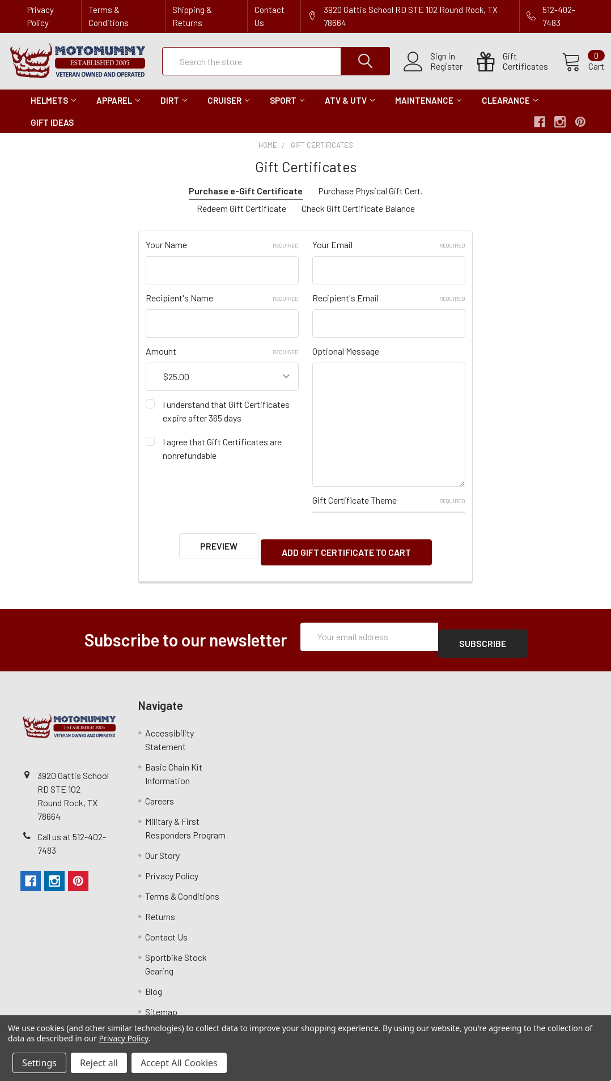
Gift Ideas (52, 132)
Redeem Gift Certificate (241, 218)
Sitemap (161, 999)
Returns (160, 904)
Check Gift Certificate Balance (358, 218)
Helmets (53, 110)
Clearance (510, 110)
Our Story (162, 843)
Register (433, 73)
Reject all (99, 1063)
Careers (159, 789)
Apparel (118, 110)
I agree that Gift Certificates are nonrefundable (222, 458)
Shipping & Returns (192, 16)
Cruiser (228, 110)
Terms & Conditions (108, 16)
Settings (39, 1063)
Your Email (388, 254)
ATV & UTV (350, 110)
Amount (222, 361)
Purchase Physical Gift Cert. (370, 200)
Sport (287, 110)
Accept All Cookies (179, 1063)
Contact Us (269, 16)
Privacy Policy (40, 16)
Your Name (222, 254)
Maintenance (428, 110)
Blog (153, 979)
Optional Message (345, 361)
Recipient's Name (222, 308)
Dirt (173, 110)
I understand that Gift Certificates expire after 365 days (226, 421)
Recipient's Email (388, 308)
